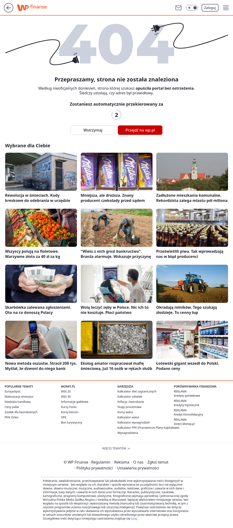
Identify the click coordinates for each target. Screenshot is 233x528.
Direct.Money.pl (184, 424)
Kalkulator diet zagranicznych (137, 391)
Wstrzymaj (92, 130)
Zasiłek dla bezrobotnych (21, 412)
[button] (226, 8)
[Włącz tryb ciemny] (192, 8)
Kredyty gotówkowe (187, 396)
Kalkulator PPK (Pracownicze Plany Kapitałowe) (148, 428)
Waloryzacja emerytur (19, 397)
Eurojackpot (13, 391)
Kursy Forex (69, 407)
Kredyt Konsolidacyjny (188, 414)
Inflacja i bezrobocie (131, 402)
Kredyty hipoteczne (186, 405)
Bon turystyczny (71, 422)
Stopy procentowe (129, 407)
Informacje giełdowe (74, 402)
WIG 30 (66, 397)
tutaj (134, 518)
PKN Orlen (12, 417)
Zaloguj (210, 7)
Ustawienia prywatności (137, 468)
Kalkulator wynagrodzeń (134, 422)
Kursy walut (125, 412)
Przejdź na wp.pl (140, 130)
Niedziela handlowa (18, 402)
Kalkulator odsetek (130, 397)
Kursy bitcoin (69, 412)
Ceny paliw (12, 407)
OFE (63, 417)
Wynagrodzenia (128, 433)
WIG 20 (66, 391)
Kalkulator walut (128, 417)
